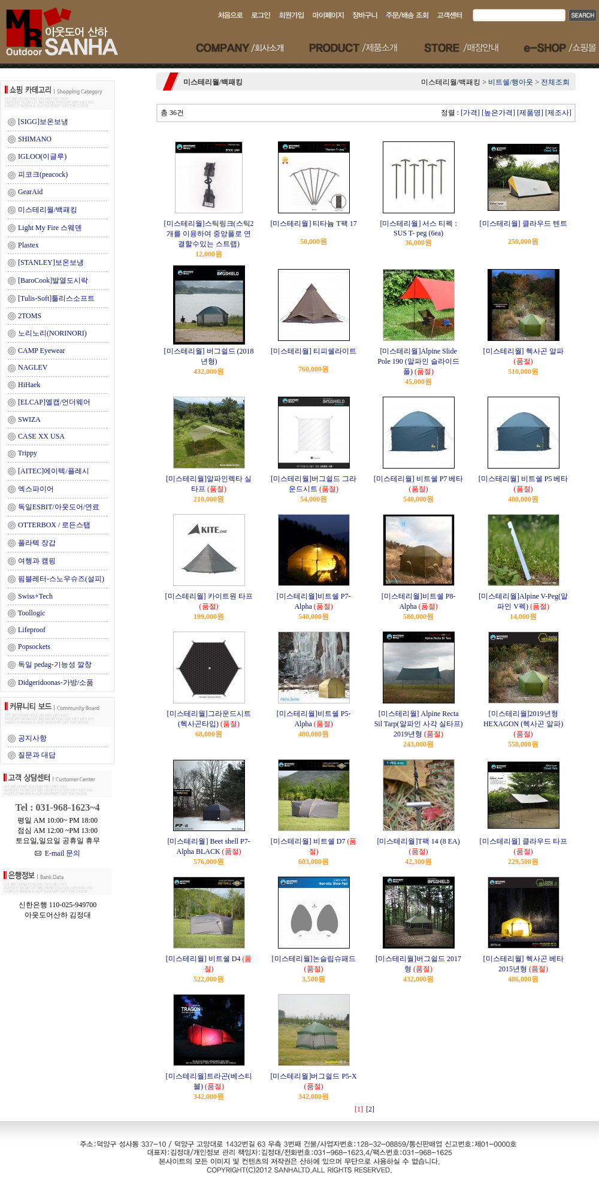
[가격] (470, 112)
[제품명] (530, 112)
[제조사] (558, 112)
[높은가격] (498, 112)
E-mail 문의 (58, 853)
